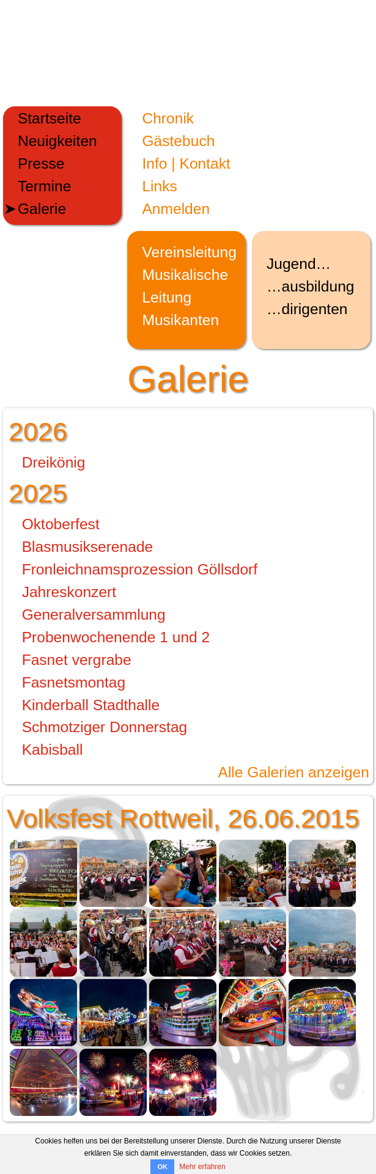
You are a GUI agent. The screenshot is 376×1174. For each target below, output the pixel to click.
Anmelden (176, 208)
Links (159, 186)
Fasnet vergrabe (76, 659)
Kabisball (52, 749)
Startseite (49, 118)
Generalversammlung (94, 614)
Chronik (168, 118)
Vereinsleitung (189, 252)
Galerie (42, 208)
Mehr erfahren (202, 1166)
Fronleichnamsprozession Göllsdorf (139, 569)
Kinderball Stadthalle (91, 705)
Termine (44, 186)
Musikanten (180, 320)
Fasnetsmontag (74, 682)
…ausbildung (311, 286)
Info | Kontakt (186, 163)
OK (162, 1166)
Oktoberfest (61, 524)
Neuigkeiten (57, 141)
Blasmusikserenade (87, 546)
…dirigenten (307, 309)
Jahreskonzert (69, 592)
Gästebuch (178, 141)
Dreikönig (54, 462)
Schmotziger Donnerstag (105, 727)
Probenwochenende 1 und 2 (116, 637)
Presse (41, 163)
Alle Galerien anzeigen (293, 772)
